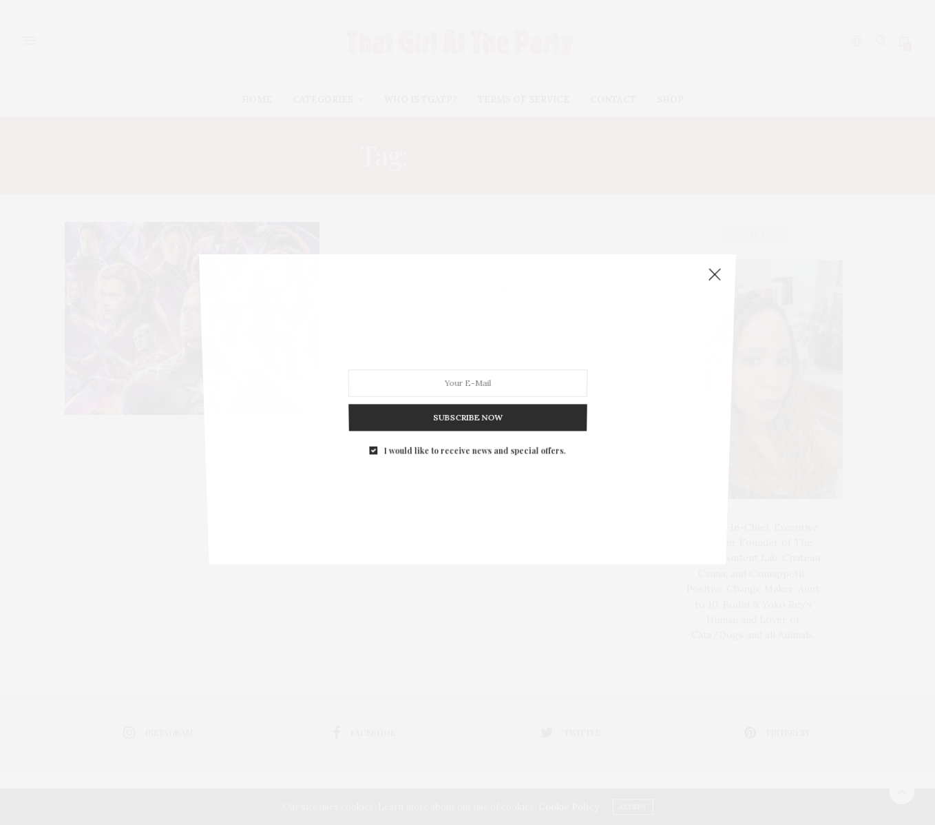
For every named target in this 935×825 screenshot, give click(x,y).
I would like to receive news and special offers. (473, 376)
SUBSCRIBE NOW (468, 358)
